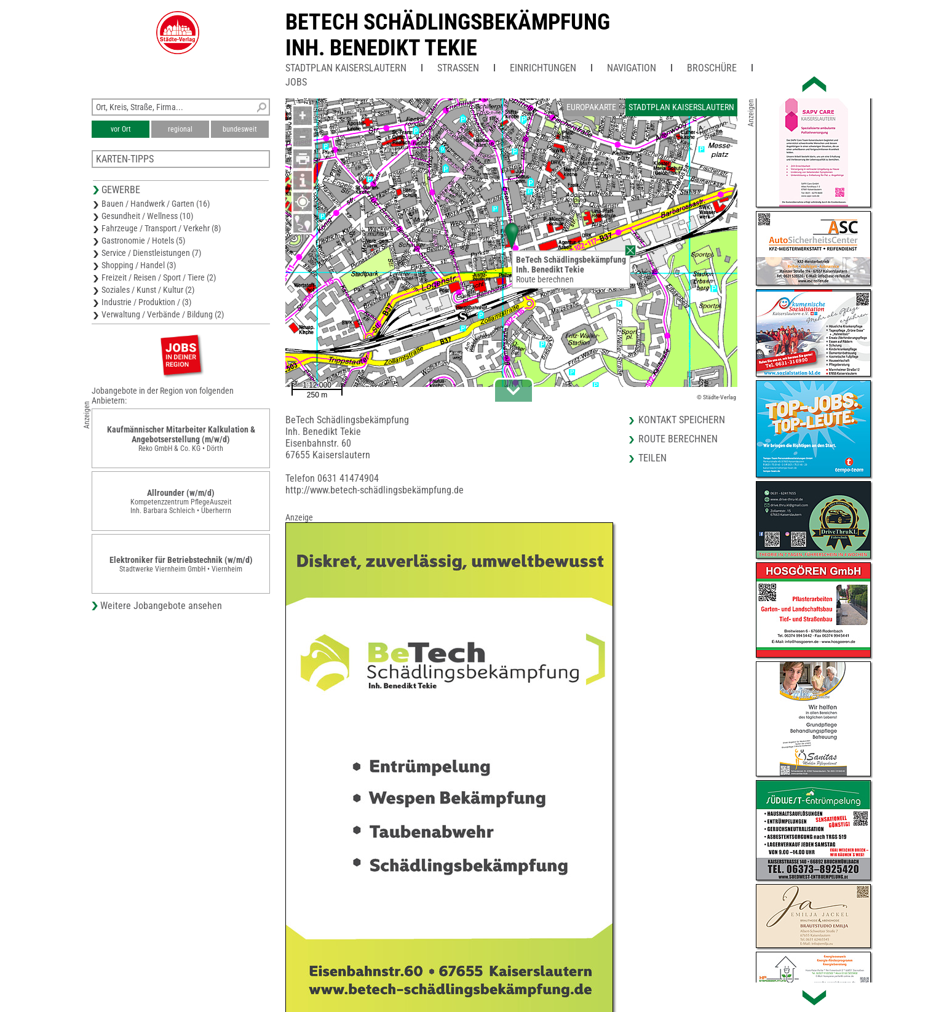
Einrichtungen (543, 68)
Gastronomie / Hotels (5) (143, 240)
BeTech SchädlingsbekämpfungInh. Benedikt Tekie (447, 35)
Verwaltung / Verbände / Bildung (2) (162, 314)
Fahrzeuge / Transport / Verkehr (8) (161, 228)
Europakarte (591, 107)
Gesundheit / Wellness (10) (147, 216)
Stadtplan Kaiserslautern (346, 68)
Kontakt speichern (681, 420)
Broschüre (712, 68)
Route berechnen (545, 279)
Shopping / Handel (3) (138, 265)
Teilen (652, 458)
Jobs (296, 82)
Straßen (458, 68)
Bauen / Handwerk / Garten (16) (155, 204)
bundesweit (240, 129)
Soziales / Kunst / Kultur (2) (147, 290)
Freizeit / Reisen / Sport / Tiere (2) (158, 277)
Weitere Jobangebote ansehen (161, 606)
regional (180, 129)
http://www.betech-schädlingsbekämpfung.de (374, 490)
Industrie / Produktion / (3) (146, 302)
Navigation (631, 68)
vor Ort (121, 129)
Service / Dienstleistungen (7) (151, 253)
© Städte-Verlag (716, 397)
